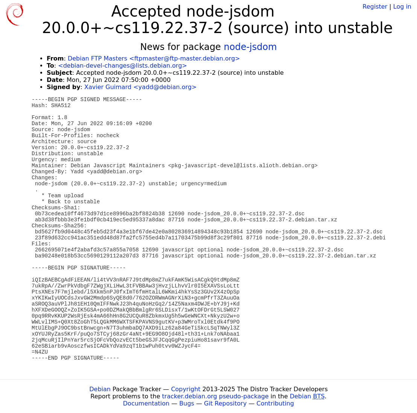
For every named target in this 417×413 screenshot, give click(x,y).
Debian (100, 389)
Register (374, 6)
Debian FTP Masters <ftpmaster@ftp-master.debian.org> (154, 58)
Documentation (146, 403)
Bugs (186, 403)
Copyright (185, 389)
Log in (402, 6)
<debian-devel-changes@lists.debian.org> (122, 65)
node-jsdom (250, 47)
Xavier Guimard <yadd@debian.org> (140, 87)
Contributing (275, 403)
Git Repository (225, 403)
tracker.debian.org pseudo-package (215, 396)
